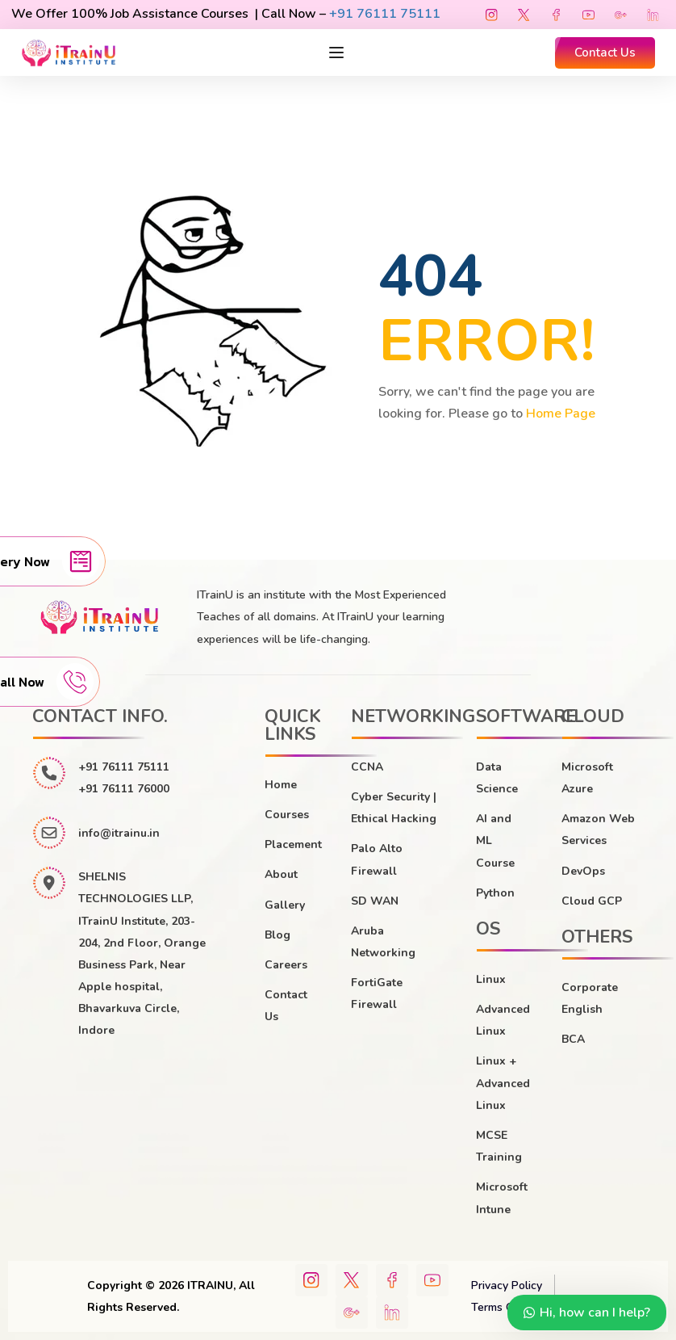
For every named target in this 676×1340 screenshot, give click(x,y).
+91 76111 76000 (123, 788)
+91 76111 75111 (384, 14)
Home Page (560, 413)
